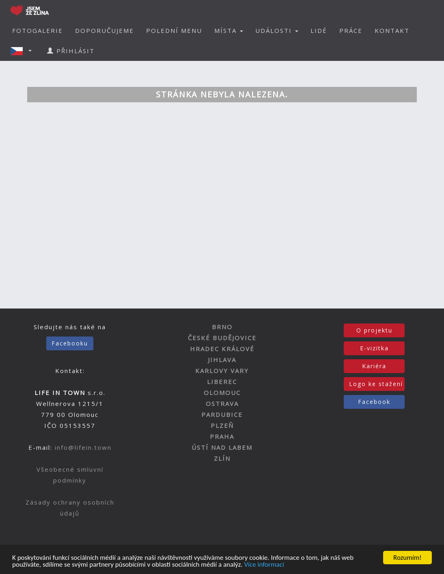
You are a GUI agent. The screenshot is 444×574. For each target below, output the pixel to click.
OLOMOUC (222, 392)
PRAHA (222, 436)
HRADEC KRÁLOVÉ (222, 349)
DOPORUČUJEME (104, 30)
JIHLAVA (222, 360)
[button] (23, 51)
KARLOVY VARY (222, 371)
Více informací (264, 565)
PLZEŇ (222, 425)
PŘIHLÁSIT (71, 51)
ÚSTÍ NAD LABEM (222, 447)
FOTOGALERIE (37, 30)
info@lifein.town (83, 447)
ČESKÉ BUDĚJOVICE (222, 338)
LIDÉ (318, 30)
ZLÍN (222, 458)
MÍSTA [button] (228, 30)
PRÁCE (350, 30)
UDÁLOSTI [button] (276, 30)
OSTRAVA (222, 403)
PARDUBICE (222, 414)
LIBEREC (222, 382)
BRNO (222, 327)
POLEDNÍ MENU (174, 30)
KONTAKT (392, 30)
